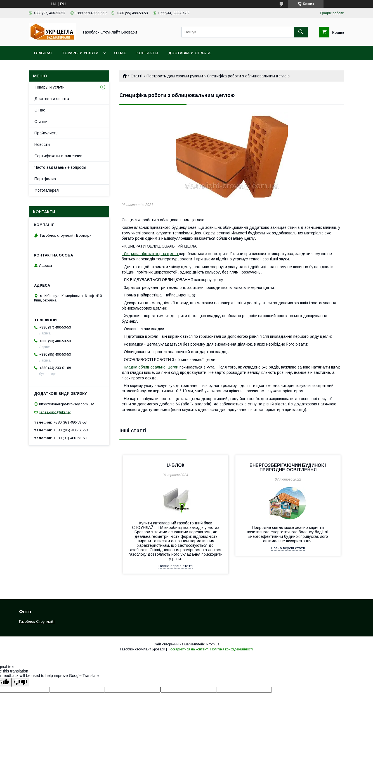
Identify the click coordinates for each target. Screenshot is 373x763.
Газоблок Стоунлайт (37, 621)
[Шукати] (301, 32)
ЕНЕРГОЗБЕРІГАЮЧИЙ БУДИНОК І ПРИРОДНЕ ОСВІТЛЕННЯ (287, 467)
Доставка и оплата (189, 53)
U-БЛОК (176, 465)
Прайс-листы (46, 133)
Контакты (147, 53)
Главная (43, 53)
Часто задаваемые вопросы (60, 167)
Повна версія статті (176, 566)
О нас (120, 53)
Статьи (41, 121)
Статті (136, 76)
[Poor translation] (20, 682)
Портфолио (45, 179)
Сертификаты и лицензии (58, 156)
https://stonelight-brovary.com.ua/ (66, 404)
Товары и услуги (80, 53)
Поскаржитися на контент (188, 649)
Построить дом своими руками (175, 76)
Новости (42, 144)
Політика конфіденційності (231, 649)
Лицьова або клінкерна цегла (150, 253)
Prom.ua (212, 644)
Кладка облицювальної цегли (152, 367)
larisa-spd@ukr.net (54, 412)
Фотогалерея (46, 190)
